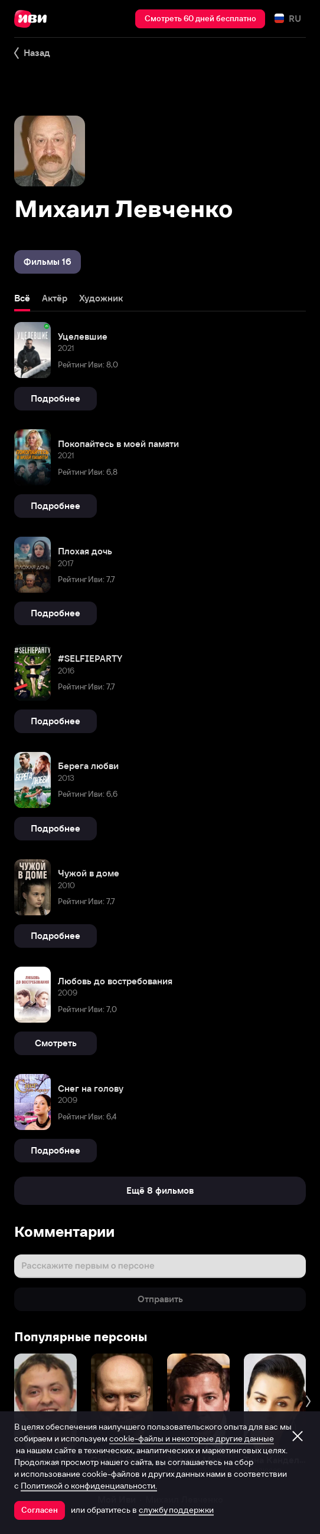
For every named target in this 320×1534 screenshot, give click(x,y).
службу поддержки (176, 1510)
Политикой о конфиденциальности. (89, 1485)
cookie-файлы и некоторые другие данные (191, 1438)
